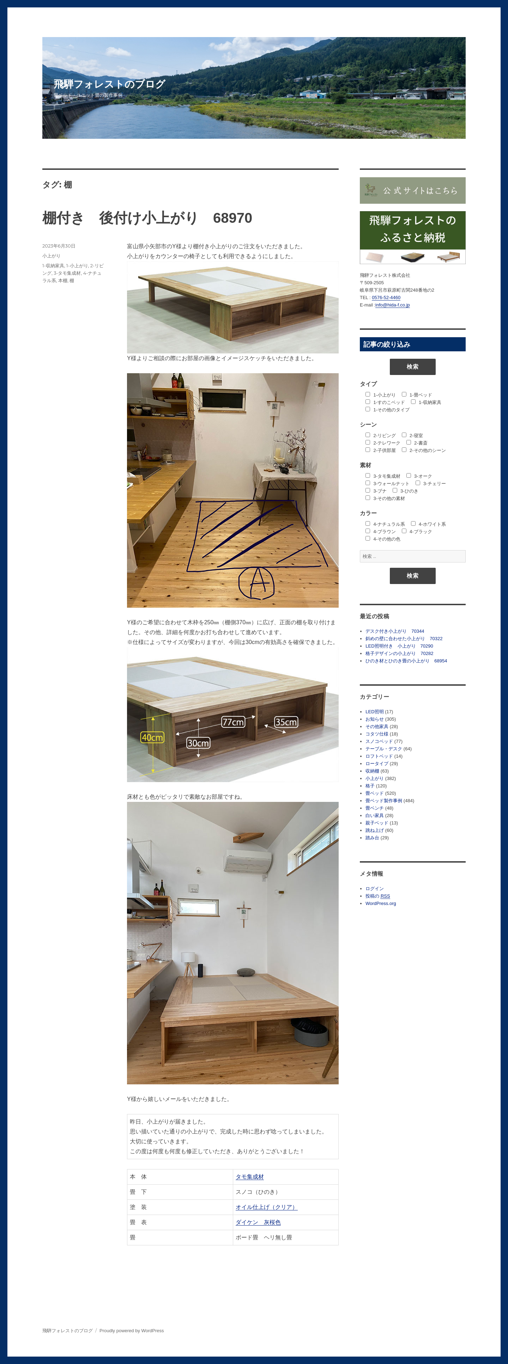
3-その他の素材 (385, 498)
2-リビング (380, 435)
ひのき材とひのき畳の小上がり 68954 (406, 660)
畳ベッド (374, 793)
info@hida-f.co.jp (392, 305)
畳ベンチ (374, 808)
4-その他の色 (382, 539)
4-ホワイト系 (428, 524)
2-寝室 (412, 435)
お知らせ (374, 719)
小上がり (51, 255)
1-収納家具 (53, 265)
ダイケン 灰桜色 (258, 1222)
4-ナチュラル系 (385, 524)
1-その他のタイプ (387, 409)
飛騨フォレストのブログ (109, 84)
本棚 (62, 280)
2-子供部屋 (380, 450)
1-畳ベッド (417, 395)
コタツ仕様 (376, 734)
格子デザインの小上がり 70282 (399, 653)
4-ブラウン (380, 531)
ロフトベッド (379, 756)
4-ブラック (417, 531)
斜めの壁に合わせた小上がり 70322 (403, 638)
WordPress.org (380, 903)
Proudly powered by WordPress (131, 1330)
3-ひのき (405, 491)
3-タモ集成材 (67, 273)
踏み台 (372, 837)
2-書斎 (417, 443)
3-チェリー (431, 483)
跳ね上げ (374, 830)
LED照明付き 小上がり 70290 (399, 646)
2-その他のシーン (424, 450)
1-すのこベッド (385, 402)
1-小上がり (77, 265)
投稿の (377, 896)
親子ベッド (376, 823)
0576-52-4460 (386, 297)
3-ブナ (376, 491)
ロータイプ (376, 763)
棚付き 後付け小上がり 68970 (147, 218)
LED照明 (374, 711)
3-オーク (419, 476)
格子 (370, 785)
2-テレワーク (382, 443)
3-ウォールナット (387, 483)
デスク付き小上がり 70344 (394, 631)
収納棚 (372, 771)
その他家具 (376, 726)
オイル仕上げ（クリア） (267, 1207)
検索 (413, 366)
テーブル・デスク (383, 748)
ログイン (374, 888)
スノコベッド (379, 741)
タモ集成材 (250, 1177)
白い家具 (374, 815)
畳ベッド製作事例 (383, 800)
